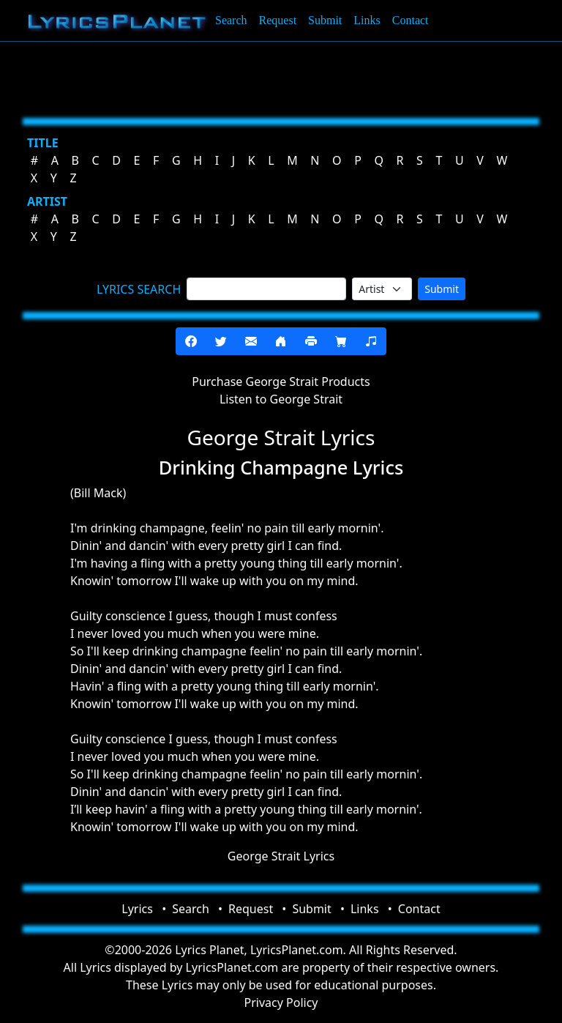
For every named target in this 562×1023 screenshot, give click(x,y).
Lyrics (137, 909)
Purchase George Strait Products (281, 381)
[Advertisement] (281, 77)
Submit (325, 20)
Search (231, 20)
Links (366, 20)
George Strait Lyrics (281, 856)
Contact (410, 20)
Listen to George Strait (281, 399)
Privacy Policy (281, 1002)
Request (278, 20)
